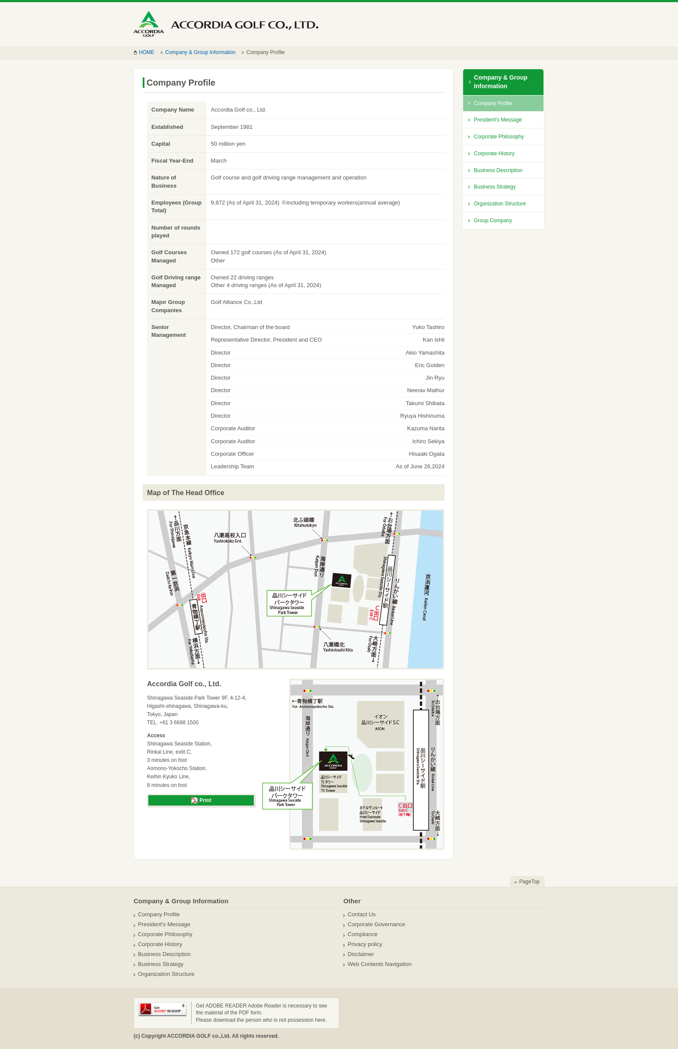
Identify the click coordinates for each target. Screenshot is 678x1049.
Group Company (493, 220)
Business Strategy (495, 187)
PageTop (529, 882)
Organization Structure (500, 204)
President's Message (498, 120)
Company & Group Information (200, 52)
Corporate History (494, 153)
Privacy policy (365, 944)
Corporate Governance (376, 924)
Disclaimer (361, 954)
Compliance (362, 934)
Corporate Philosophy (499, 137)
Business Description (498, 170)
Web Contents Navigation (380, 964)
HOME (146, 52)
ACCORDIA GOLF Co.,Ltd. (226, 24)
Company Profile (493, 103)
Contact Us (362, 914)
